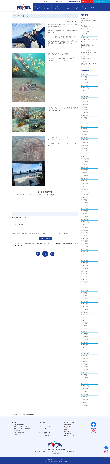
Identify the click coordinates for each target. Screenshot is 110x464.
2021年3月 (83, 244)
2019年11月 (84, 285)
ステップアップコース (57, 8)
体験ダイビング (17, 434)
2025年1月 (83, 118)
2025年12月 (84, 88)
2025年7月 (83, 101)
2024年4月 (83, 142)
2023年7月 (83, 167)
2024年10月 (84, 126)
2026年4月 (83, 77)
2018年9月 (83, 323)
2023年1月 (83, 183)
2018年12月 (84, 315)
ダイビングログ (85, 8)
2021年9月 (83, 227)
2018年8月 (83, 326)
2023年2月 (83, 181)
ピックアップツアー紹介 (45, 426)
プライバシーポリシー (70, 436)
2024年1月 (83, 151)
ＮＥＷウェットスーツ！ (87, 58)
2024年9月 (83, 129)
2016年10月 (84, 386)
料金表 (92, 8)
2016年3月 (83, 405)
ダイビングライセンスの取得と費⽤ (22, 428)
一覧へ (45, 254)
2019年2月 (83, 309)
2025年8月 (83, 99)
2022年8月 (83, 197)
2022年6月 (83, 203)
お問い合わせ (67, 433)
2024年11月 (84, 123)
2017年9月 (83, 356)
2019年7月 (83, 295)
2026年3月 (83, 79)
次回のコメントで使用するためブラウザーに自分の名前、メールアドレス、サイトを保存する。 (41, 234)
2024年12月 (84, 120)
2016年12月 (84, 380)
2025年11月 (84, 90)
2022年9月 (83, 194)
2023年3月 (83, 178)
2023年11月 (84, 156)
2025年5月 (83, 107)
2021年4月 (83, 241)
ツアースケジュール (44, 424)
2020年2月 (83, 276)
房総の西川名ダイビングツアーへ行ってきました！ (89, 53)
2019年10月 (84, 287)
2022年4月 (83, 208)
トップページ (15, 414)
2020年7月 (83, 265)
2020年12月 (84, 252)
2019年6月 (83, 298)
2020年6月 (83, 268)
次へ (52, 254)
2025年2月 (83, 115)
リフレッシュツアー (44, 428)
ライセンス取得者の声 (19, 432)
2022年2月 (83, 213)
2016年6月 (83, 397)
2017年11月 (84, 350)
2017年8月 (83, 358)
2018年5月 (83, 334)
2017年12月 (84, 347)
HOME (14, 422)
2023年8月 (83, 164)
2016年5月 (83, 399)
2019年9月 (83, 290)
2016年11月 (84, 383)
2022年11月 (84, 189)
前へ (38, 254)
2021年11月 (84, 222)
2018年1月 (83, 345)
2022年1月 (83, 216)
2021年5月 (83, 238)
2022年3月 (83, 211)
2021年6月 (83, 235)
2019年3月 (83, 306)
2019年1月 (83, 312)
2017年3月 (83, 372)
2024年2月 (83, 148)
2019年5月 (83, 301)
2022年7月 (83, 200)
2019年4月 (83, 304)
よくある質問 (17, 430)
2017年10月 (84, 353)
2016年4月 (83, 402)
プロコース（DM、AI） (45, 435)
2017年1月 (83, 377)
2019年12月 (84, 282)
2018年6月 (83, 331)
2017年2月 (83, 375)
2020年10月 (84, 257)
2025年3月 (83, 112)
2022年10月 (84, 192)
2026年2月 (83, 82)
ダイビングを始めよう (38, 8)
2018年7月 (83, 328)
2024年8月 (83, 131)
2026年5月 (83, 74)
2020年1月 (83, 279)
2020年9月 (83, 260)
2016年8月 (83, 391)
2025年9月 (83, 96)
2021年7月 (83, 233)
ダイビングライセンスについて (21, 426)
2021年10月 (84, 224)
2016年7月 (83, 394)
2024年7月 (83, 134)
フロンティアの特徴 (68, 8)
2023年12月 (84, 153)
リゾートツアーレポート (45, 430)
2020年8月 (83, 263)
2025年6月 (83, 104)
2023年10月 (84, 159)
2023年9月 (83, 161)
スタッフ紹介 (77, 8)
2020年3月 (83, 274)
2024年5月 (83, 140)
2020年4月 (83, 271)
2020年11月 (84, 254)
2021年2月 (83, 246)
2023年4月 (83, 175)
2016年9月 (83, 388)
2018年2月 (83, 342)
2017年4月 (83, 369)
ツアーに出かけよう (47, 8)
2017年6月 (83, 364)
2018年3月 (83, 339)
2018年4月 (83, 336)
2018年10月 (84, 320)
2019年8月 (83, 293)
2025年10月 (84, 93)
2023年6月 (83, 170)
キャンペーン (67, 431)
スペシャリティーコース (45, 434)
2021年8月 (83, 230)
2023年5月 (83, 172)
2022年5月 (83, 205)
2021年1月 (83, 249)
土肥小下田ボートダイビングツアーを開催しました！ (89, 64)
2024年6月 (83, 137)
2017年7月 (83, 361)
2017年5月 (83, 367)
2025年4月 (83, 110)
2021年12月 (84, 219)
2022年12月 (84, 186)
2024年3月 (83, 145)
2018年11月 (84, 317)
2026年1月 (83, 85)
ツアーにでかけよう (43, 422)
